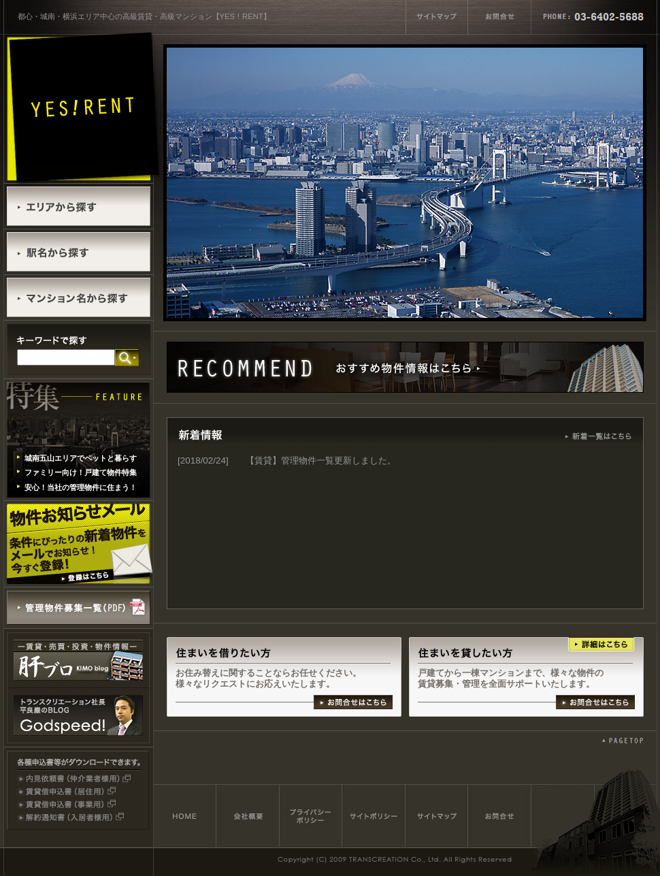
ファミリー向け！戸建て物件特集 (80, 472)
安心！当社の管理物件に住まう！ (80, 487)
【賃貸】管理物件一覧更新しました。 (321, 460)
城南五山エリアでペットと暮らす (80, 458)
